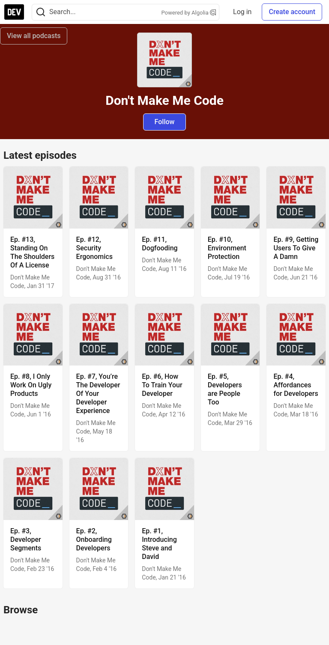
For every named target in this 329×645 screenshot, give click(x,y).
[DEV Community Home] (14, 12)
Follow (165, 122)
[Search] (40, 12)
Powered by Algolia (189, 12)
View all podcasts (33, 36)
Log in (242, 12)
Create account (292, 12)
